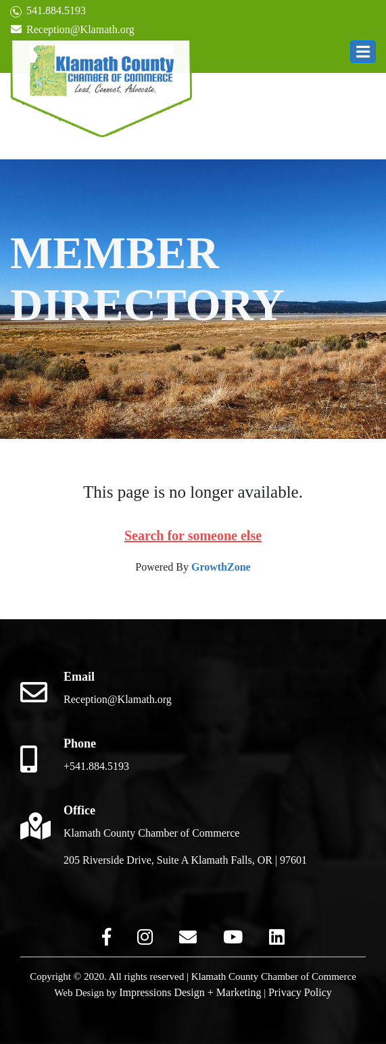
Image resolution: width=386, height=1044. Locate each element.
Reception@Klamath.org (72, 29)
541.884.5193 (48, 11)
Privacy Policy (300, 992)
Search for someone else (193, 535)
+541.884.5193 (96, 766)
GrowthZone (221, 567)
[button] (363, 52)
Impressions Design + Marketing (190, 992)
